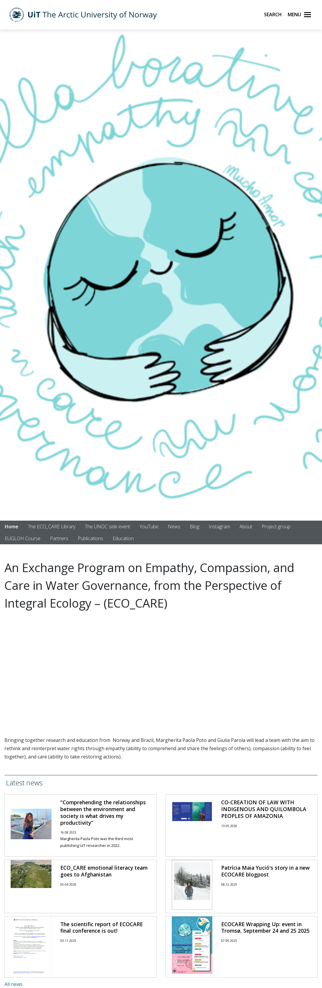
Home (11, 526)
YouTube (149, 526)
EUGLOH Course (23, 538)
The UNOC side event (107, 526)
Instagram (219, 526)
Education (123, 538)
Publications (90, 538)
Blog (194, 526)
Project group (276, 526)
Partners (59, 538)
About (246, 526)
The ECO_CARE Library (51, 526)
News (174, 526)
